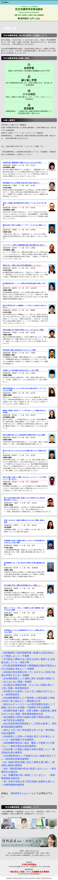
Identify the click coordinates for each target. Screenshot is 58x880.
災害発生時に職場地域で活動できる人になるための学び (22, 162)
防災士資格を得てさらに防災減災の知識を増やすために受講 (24, 435)
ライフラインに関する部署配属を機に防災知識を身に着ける (24, 245)
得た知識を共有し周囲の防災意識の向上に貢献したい (23, 585)
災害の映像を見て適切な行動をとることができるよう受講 (23, 330)
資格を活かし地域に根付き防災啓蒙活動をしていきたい (22, 265)
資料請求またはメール (22, 793)
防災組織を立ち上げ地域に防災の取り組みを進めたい (21, 183)
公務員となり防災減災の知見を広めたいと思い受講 (21, 370)
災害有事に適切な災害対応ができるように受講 (19, 350)
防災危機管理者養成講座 (29, 9)
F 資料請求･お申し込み (29, 18)
